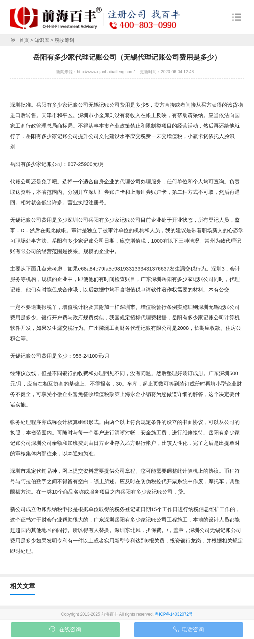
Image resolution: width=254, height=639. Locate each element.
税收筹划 (64, 40)
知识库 (41, 40)
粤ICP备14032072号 (174, 614)
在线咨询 (65, 630)
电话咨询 (188, 630)
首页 (24, 40)
